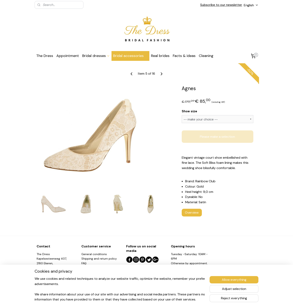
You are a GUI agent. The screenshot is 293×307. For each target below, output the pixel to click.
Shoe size (189, 111)
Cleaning (206, 55)
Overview (192, 212)
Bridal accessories (130, 55)
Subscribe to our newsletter (221, 5)
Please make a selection (217, 136)
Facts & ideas (184, 55)
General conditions (94, 254)
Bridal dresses (96, 55)
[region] (120, 289)
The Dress (44, 55)
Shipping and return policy (99, 258)
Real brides (160, 55)
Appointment (67, 55)
